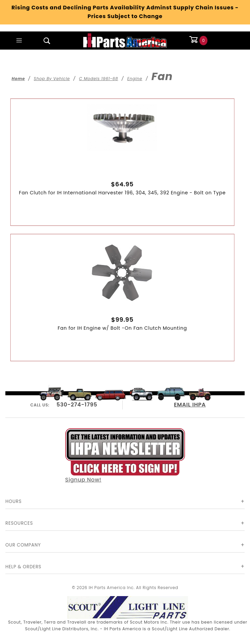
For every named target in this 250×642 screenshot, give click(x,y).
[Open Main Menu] (19, 40)
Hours (13, 501)
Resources (19, 523)
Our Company (23, 545)
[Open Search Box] (47, 40)
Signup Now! (125, 456)
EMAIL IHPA (190, 404)
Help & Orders (23, 567)
